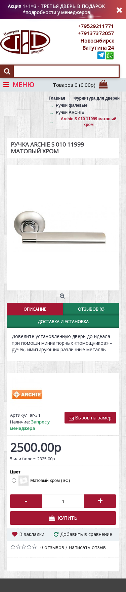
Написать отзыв (87, 547)
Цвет (15, 471)
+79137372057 (96, 33)
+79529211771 (96, 26)
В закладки (31, 534)
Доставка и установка (63, 322)
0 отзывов (52, 547)
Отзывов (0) (91, 309)
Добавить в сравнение (86, 534)
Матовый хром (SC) (41, 480)
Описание (35, 309)
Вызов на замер (90, 417)
